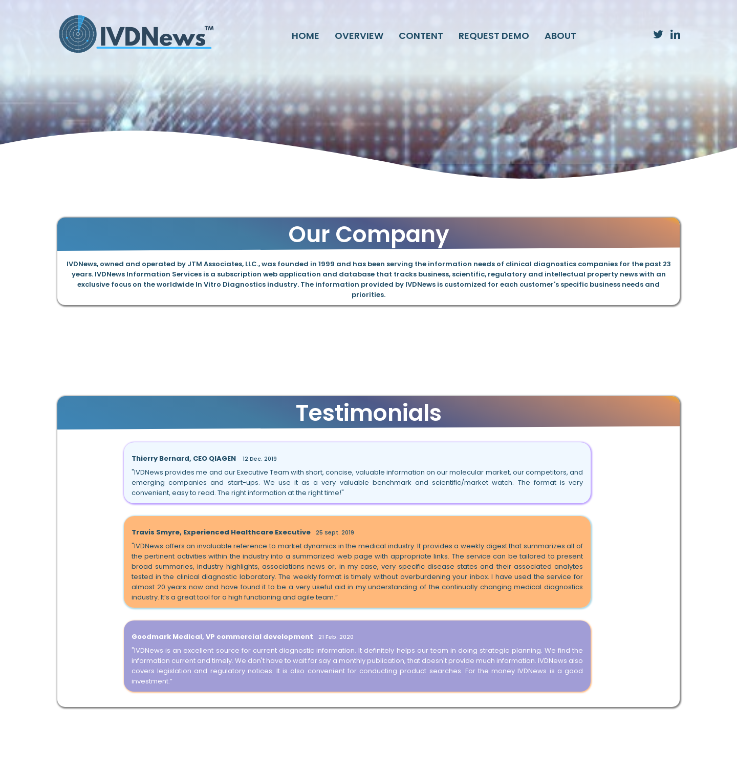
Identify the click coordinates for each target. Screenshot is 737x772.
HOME (305, 35)
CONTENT (421, 35)
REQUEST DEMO (494, 35)
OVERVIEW (359, 35)
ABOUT (560, 35)
